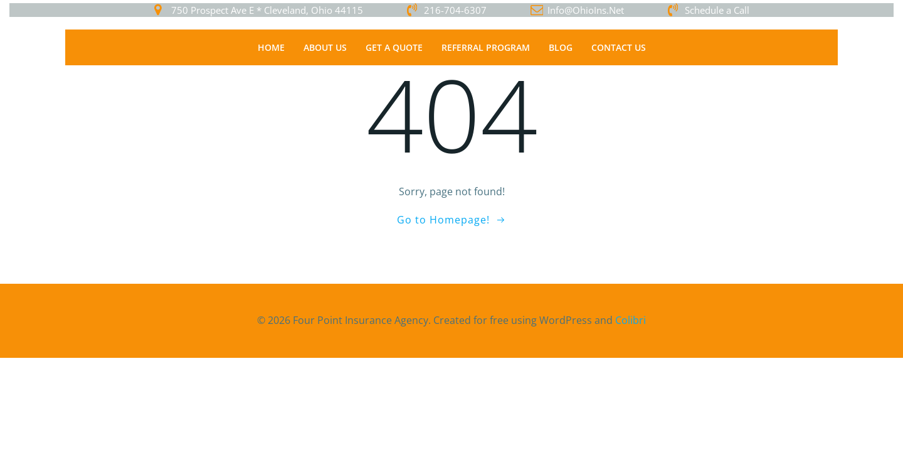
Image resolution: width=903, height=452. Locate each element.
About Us (325, 47)
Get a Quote (394, 47)
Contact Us (618, 47)
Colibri (630, 320)
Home (271, 47)
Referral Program (485, 47)
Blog (561, 47)
